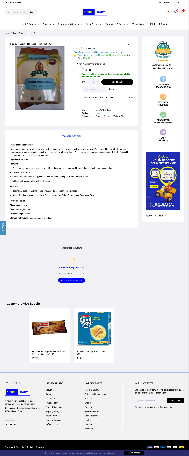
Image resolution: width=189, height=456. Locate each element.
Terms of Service (53, 420)
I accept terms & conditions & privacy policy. (155, 407)
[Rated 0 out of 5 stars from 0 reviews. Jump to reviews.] (84, 48)
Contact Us (50, 398)
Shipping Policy (52, 411)
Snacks (88, 403)
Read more (117, 453)
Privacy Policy (52, 403)
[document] (94, 453)
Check (111, 89)
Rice (123, 116)
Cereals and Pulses (112, 116)
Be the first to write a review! (72, 280)
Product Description (71, 136)
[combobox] (21, 12)
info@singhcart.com (26, 404)
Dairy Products (91, 416)
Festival (88, 420)
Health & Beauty (92, 390)
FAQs (176, 2)
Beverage (89, 428)
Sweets (88, 407)
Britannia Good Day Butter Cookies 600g (92, 352)
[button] (3, 228)
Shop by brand (164, 2)
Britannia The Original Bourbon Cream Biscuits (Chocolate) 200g (48, 352)
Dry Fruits (89, 424)
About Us (50, 390)
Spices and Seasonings (95, 394)
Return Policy (51, 416)
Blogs (48, 394)
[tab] (71, 137)
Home (7, 33)
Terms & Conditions (54, 407)
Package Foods (92, 411)
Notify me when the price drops (91, 64)
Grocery (99, 116)
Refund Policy (52, 424)
